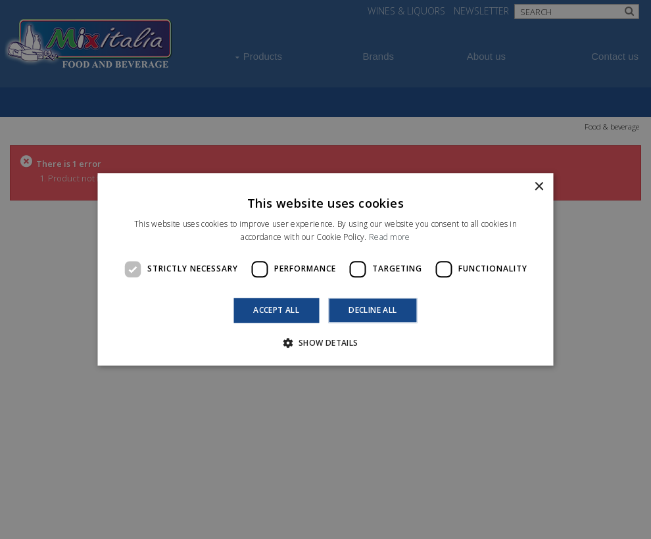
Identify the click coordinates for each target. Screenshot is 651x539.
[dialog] (325, 269)
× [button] (539, 187)
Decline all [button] (373, 310)
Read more (389, 237)
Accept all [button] (276, 310)
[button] (325, 343)
